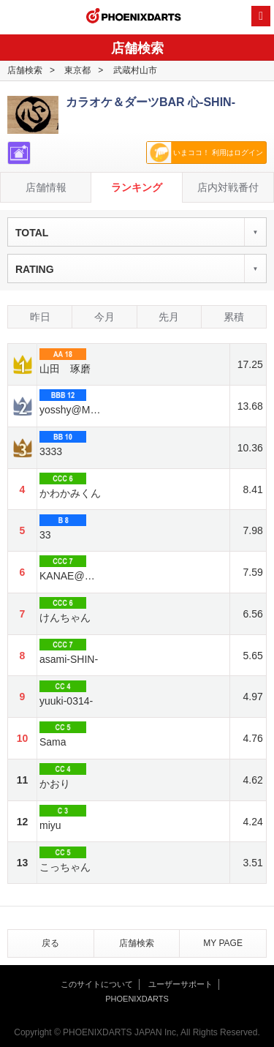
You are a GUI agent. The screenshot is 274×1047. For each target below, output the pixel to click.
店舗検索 (24, 70)
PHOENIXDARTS (133, 17)
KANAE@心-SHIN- (71, 568)
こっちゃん (65, 860)
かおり (62, 776)
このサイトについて (97, 984)
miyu (62, 818)
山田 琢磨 (65, 361)
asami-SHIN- (68, 652)
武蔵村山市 (135, 70)
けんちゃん (65, 610)
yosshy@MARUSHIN (71, 402)
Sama (62, 734)
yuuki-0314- (66, 693)
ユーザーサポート (180, 984)
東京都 (77, 70)
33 (62, 527)
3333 (62, 444)
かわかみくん (70, 486)
